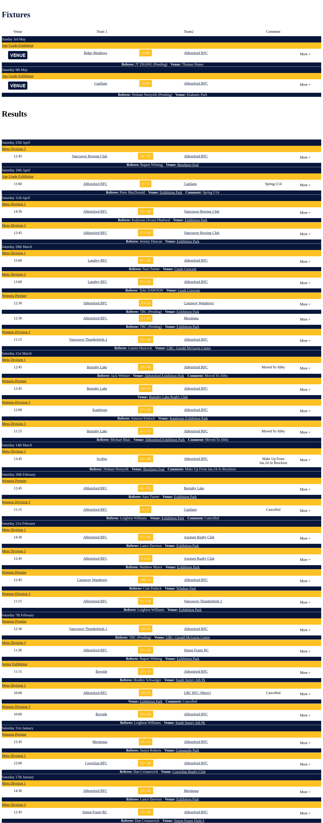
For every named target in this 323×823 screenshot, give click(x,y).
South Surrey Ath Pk (190, 680)
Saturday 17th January (18, 777)
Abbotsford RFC (196, 53)
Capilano (100, 83)
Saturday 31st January (17, 728)
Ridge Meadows (95, 53)
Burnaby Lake (97, 367)
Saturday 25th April (16, 142)
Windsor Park (186, 588)
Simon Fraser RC (196, 650)
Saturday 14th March (17, 445)
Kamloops (99, 410)
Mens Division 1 (14, 204)
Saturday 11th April (16, 198)
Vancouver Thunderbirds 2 (88, 339)
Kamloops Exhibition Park (189, 418)
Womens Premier (14, 296)
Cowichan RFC (96, 763)
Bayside (101, 671)
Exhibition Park (171, 192)
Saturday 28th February (19, 474)
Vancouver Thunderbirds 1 (88, 629)
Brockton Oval (188, 165)
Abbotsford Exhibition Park (164, 376)
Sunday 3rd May (14, 39)
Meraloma (191, 318)
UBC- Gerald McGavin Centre (189, 348)
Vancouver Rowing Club (89, 156)
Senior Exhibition (14, 664)
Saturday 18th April (16, 170)
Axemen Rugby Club (199, 537)
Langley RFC (97, 260)
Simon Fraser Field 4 (189, 821)
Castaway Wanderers (199, 303)
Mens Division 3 (14, 149)
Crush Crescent (185, 269)
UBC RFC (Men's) (197, 693)
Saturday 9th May (15, 70)
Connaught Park (187, 750)
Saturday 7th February (18, 615)
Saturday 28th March (17, 247)
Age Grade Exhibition (17, 45)
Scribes (102, 459)
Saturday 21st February (18, 523)
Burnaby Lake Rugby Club (168, 397)
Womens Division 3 (16, 332)
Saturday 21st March (17, 353)
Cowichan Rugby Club (189, 772)
